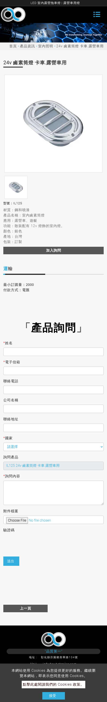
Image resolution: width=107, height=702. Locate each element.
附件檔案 (10, 511)
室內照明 (45, 46)
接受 (52, 696)
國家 (8, 438)
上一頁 (25, 608)
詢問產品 (10, 457)
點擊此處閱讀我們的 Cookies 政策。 (53, 684)
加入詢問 (53, 250)
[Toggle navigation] (97, 14)
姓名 (8, 343)
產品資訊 (27, 46)
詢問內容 (11, 476)
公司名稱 (10, 400)
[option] (53, 123)
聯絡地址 (10, 419)
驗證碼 (9, 530)
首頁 (13, 46)
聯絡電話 (10, 381)
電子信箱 (11, 362)
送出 (10, 561)
